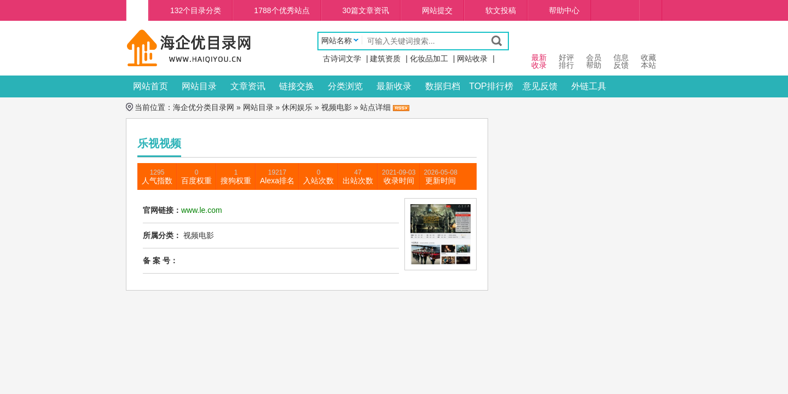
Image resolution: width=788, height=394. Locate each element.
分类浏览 (345, 86)
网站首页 (150, 86)
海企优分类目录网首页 (137, 10)
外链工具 (588, 86)
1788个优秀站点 (281, 10)
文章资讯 (247, 86)
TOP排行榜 (491, 86)
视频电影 (336, 107)
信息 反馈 (621, 51)
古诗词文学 (342, 58)
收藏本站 (648, 51)
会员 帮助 (593, 51)
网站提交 (437, 10)
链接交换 (296, 86)
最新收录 (394, 86)
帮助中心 (564, 10)
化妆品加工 (429, 58)
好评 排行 (566, 51)
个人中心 (650, 10)
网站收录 (472, 58)
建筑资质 (385, 58)
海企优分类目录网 (203, 107)
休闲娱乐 (297, 107)
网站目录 (199, 86)
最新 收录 (539, 51)
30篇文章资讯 (366, 10)
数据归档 (442, 86)
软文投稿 (500, 10)
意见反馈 (540, 86)
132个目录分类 (195, 10)
